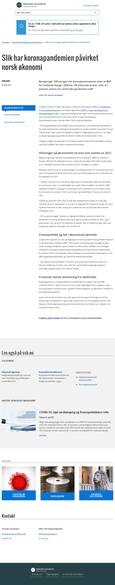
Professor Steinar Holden (49, 318)
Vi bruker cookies (91, 5)
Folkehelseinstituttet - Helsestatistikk (88, 378)
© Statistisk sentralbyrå (72, 574)
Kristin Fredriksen (55, 95)
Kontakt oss (37, 574)
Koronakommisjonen (88, 384)
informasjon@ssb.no (48, 534)
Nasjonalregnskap (12, 114)
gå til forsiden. (77, 30)
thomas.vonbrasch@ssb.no (14, 534)
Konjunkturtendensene (14, 122)
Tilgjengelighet (52, 574)
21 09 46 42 (43, 538)
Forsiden (6, 42)
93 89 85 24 (7, 538)
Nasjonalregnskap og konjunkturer (27, 42)
